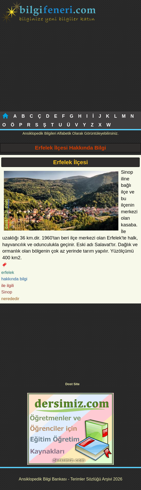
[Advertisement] (70, 73)
